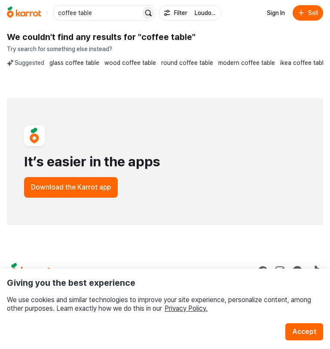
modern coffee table (246, 62)
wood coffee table (130, 62)
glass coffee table (74, 62)
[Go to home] (24, 12)
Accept (304, 332)
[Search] (148, 13)
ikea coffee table (303, 62)
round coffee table (187, 62)
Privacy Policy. (186, 308)
